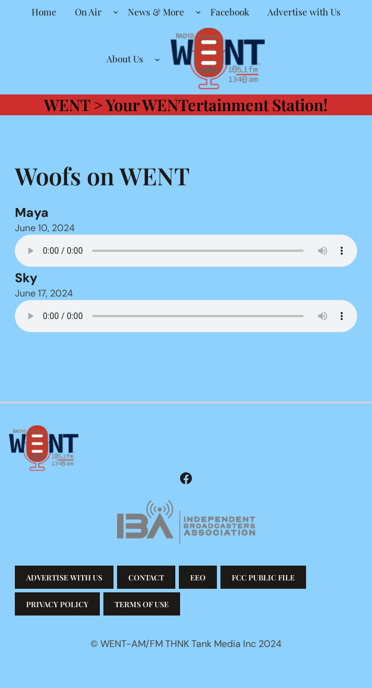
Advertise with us (64, 577)
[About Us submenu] (157, 58)
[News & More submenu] (198, 11)
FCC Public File (263, 577)
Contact (146, 577)
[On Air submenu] (115, 11)
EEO (198, 577)
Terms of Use (142, 604)
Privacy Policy (57, 604)
